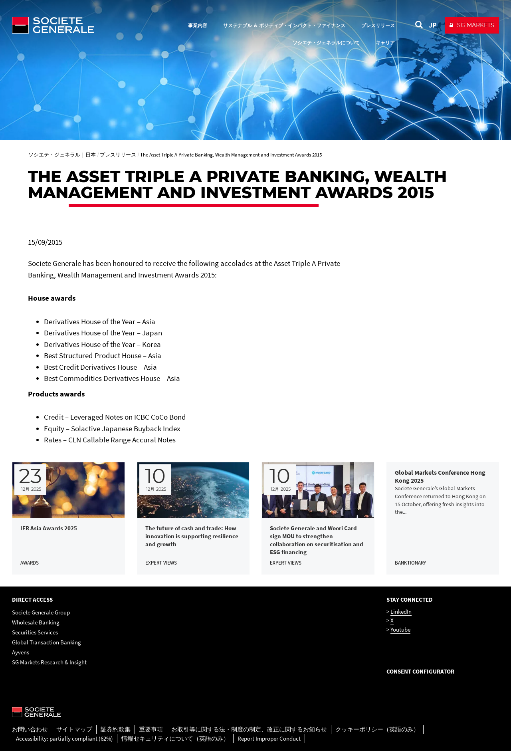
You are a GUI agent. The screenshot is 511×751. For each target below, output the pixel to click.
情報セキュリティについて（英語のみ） (175, 738)
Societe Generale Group (41, 612)
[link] (68, 518)
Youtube (400, 629)
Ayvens (20, 652)
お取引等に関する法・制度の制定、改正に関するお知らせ (249, 729)
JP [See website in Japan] (433, 25)
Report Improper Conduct (269, 738)
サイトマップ (74, 729)
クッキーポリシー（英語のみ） (377, 729)
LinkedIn (401, 611)
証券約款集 (116, 729)
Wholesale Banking (35, 622)
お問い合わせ (30, 729)
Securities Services (35, 632)
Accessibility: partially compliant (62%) (64, 738)
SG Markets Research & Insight (49, 662)
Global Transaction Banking (46, 642)
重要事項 (151, 729)
